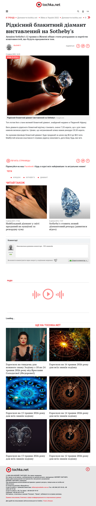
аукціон (16, 177)
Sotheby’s (30, 177)
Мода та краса (13, 57)
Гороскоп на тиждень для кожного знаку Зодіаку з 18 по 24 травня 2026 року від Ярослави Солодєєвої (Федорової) (26, 369)
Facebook (29, 166)
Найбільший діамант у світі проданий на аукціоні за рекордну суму (22, 226)
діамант (44, 177)
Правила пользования (13, 497)
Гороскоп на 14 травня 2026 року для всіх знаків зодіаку (68, 414)
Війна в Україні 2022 (50, 18)
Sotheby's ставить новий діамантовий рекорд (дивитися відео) (68, 226)
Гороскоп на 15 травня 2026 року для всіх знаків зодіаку (25, 414)
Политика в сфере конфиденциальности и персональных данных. (40, 497)
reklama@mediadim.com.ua (40, 487)
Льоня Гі (17, 45)
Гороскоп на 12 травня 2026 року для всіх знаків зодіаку (68, 457)
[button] (83, 11)
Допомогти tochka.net (27, 18)
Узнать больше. (48, 501)
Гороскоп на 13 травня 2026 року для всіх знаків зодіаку (25, 457)
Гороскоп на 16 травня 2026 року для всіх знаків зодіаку (68, 366)
